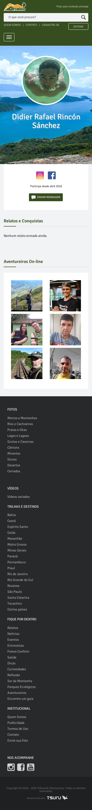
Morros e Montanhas (22, 418)
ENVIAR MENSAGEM (45, 197)
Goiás (11, 533)
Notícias (13, 634)
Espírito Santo (17, 527)
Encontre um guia (20, 699)
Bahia (11, 515)
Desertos (13, 465)
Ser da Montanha (19, 681)
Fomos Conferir (18, 651)
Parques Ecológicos (21, 687)
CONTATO (31, 25)
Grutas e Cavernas (20, 442)
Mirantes (13, 453)
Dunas (12, 459)
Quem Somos (16, 717)
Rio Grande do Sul (20, 580)
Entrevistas (15, 645)
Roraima (13, 586)
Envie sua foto (17, 740)
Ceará (11, 521)
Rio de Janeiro (17, 574)
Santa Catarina (18, 598)
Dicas (11, 663)
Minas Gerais (16, 550)
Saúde (11, 657)
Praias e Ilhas (17, 430)
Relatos (12, 628)
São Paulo (14, 592)
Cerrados (13, 471)
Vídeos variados (18, 497)
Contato (13, 735)
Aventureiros (16, 693)
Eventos (13, 640)
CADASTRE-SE (50, 25)
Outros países (17, 609)
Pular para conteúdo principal (72, 6)
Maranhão (14, 538)
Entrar (78, 26)
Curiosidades (16, 669)
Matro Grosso (16, 544)
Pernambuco (16, 562)
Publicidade (16, 723)
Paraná (12, 556)
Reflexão (13, 675)
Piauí (11, 568)
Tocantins (14, 603)
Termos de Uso (17, 729)
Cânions (13, 447)
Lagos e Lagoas (18, 436)
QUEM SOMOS (12, 25)
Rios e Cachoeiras (20, 424)
